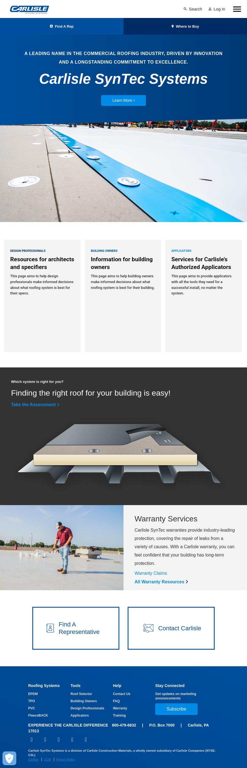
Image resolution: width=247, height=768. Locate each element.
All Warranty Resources (159, 571)
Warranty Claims (151, 562)
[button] (75, 617)
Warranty (120, 697)
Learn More (123, 100)
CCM (47, 748)
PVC (31, 697)
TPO (31, 690)
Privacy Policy (65, 748)
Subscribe (176, 698)
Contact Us (121, 683)
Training (119, 705)
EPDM (33, 683)
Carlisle (33, 748)
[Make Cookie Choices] (9, 758)
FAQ (116, 690)
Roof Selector (81, 683)
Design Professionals (87, 697)
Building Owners (83, 690)
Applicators (79, 705)
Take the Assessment (33, 393)
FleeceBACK (38, 705)
